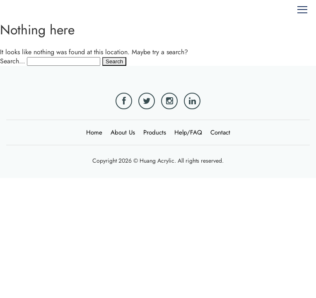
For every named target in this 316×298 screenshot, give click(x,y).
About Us (123, 132)
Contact (220, 132)
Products (154, 132)
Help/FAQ (188, 132)
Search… (12, 61)
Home (94, 132)
